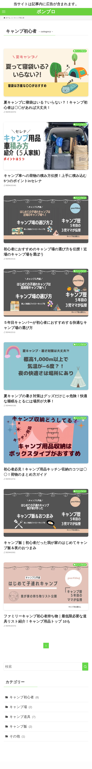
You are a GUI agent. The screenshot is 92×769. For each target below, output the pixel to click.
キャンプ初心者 (24, 697)
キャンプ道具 (22, 717)
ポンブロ (46, 11)
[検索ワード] (46, 666)
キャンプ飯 (21, 726)
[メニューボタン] (3, 11)
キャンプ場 (21, 707)
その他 (17, 736)
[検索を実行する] (85, 666)
